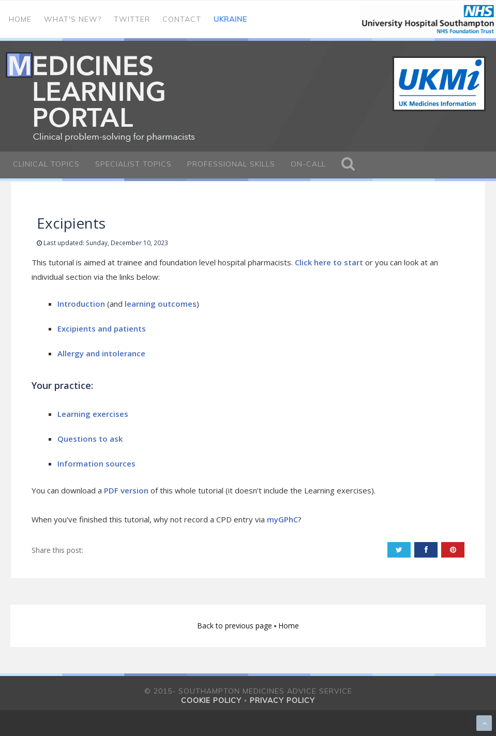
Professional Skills (231, 164)
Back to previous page (235, 625)
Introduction (81, 303)
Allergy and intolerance (101, 353)
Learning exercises (92, 414)
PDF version (126, 490)
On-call (308, 164)
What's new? (72, 19)
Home (20, 19)
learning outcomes (161, 303)
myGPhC (282, 519)
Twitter (132, 19)
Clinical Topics (46, 164)
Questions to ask (90, 438)
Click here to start (329, 262)
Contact (181, 19)
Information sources (96, 463)
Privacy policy (282, 700)
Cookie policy (211, 700)
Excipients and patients (101, 328)
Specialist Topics (133, 164)
